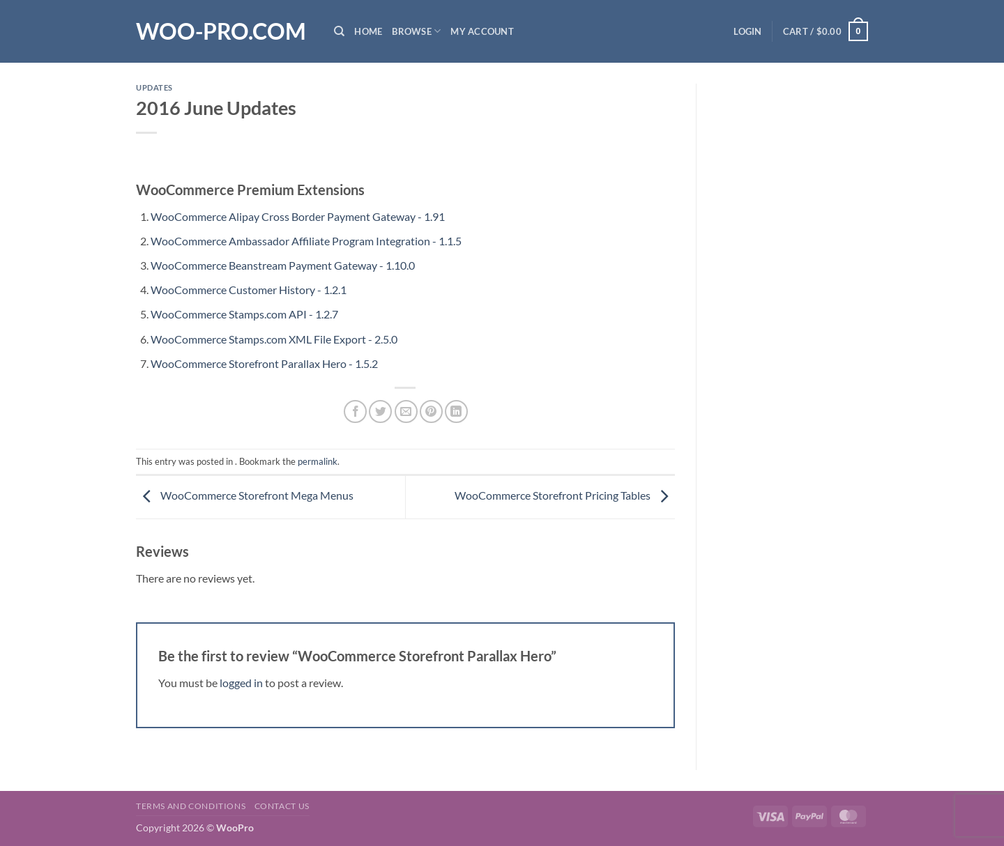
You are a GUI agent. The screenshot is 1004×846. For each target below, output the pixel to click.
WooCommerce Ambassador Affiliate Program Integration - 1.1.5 (306, 240)
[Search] (339, 31)
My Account (482, 31)
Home (368, 31)
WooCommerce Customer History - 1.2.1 (249, 289)
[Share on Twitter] (380, 411)
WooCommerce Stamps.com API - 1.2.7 (244, 314)
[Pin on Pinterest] (431, 411)
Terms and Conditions (190, 806)
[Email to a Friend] (406, 411)
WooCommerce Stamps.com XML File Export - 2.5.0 (274, 339)
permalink (317, 461)
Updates (154, 87)
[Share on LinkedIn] (456, 411)
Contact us (282, 806)
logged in (241, 682)
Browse (416, 31)
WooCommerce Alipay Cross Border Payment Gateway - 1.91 (298, 216)
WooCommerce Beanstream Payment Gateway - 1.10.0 (283, 265)
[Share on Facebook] (355, 411)
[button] (747, 31)
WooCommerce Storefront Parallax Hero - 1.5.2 (264, 363)
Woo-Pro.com (221, 31)
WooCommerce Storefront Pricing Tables (565, 495)
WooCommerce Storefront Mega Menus (244, 495)
